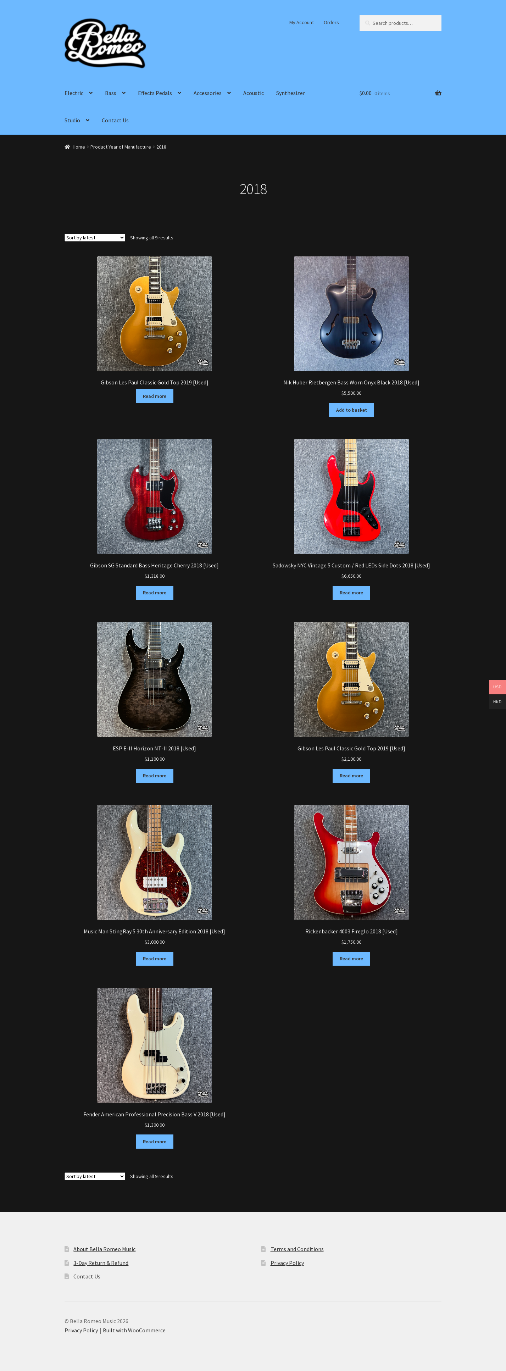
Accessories (208, 92)
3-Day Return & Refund (100, 1262)
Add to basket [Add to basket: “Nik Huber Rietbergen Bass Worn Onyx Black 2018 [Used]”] (351, 410)
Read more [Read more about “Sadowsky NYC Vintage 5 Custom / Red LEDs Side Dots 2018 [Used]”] (351, 592)
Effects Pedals (155, 92)
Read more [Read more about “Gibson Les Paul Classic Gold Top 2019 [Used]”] (154, 396)
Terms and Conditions (297, 1249)
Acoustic (253, 92)
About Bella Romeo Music (104, 1249)
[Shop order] (95, 238)
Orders (331, 22)
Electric (74, 92)
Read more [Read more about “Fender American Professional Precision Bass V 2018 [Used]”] (154, 1141)
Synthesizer (290, 92)
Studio (72, 120)
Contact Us (115, 120)
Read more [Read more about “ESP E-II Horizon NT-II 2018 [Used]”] (154, 775)
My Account (301, 22)
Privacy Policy (287, 1262)
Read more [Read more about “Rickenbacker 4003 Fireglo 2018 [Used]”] (351, 958)
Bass (110, 92)
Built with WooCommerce (134, 1330)
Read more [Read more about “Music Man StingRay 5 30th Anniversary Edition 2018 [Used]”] (154, 958)
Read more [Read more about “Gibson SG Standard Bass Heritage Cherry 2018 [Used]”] (154, 592)
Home (79, 147)
